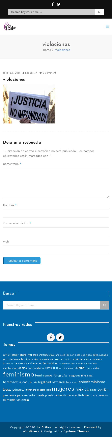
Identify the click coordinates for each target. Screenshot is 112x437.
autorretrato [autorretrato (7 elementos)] (57, 359)
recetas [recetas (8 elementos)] (72, 395)
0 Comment (47, 73)
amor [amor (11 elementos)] (6, 354)
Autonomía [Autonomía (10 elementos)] (41, 359)
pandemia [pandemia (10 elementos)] (9, 395)
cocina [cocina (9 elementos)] (22, 367)
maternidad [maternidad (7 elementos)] (44, 389)
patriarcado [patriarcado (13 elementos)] (26, 395)
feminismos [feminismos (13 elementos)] (43, 375)
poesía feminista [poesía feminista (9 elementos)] (55, 395)
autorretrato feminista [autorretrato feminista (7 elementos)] (78, 359)
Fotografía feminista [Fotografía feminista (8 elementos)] (80, 375)
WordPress (31, 431)
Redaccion (30, 73)
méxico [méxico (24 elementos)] (82, 389)
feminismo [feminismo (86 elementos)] (18, 374)
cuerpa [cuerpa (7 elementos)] (70, 368)
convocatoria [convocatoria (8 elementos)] (36, 367)
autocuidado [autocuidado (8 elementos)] (100, 354)
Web (6, 241)
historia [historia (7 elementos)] (33, 382)
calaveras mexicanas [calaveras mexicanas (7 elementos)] (71, 363)
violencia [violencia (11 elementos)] (23, 400)
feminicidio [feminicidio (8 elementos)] (92, 367)
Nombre (10, 205)
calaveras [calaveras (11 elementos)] (20, 363)
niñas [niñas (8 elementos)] (93, 389)
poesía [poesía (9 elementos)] (40, 395)
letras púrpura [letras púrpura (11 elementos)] (13, 389)
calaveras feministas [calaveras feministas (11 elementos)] (43, 363)
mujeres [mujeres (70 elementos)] (63, 388)
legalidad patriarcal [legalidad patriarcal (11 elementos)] (51, 382)
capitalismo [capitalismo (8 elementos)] (10, 367)
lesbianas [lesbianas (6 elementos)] (71, 382)
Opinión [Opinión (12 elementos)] (102, 389)
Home (47, 49)
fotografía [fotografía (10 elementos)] (60, 375)
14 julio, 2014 (11, 73)
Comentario (12, 163)
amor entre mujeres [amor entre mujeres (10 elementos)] (24, 354)
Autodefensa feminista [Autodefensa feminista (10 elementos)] (18, 359)
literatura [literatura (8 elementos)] (30, 389)
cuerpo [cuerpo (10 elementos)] (80, 367)
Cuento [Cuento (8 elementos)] (60, 367)
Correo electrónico (17, 223)
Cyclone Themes (76, 431)
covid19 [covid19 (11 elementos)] (50, 368)
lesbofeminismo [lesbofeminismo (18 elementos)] (91, 382)
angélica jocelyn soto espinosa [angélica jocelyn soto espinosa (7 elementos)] (73, 354)
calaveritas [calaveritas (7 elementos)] (90, 363)
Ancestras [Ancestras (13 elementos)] (46, 354)
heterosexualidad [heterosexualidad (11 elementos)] (15, 382)
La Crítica (45, 427)
